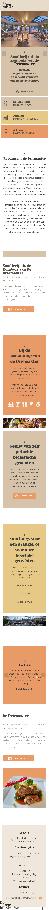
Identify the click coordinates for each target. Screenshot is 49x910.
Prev (4, 53)
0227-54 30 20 (21, 892)
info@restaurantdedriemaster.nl (21, 898)
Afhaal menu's (24, 602)
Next (45, 53)
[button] (24, 92)
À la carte (25, 593)
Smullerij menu (24, 585)
